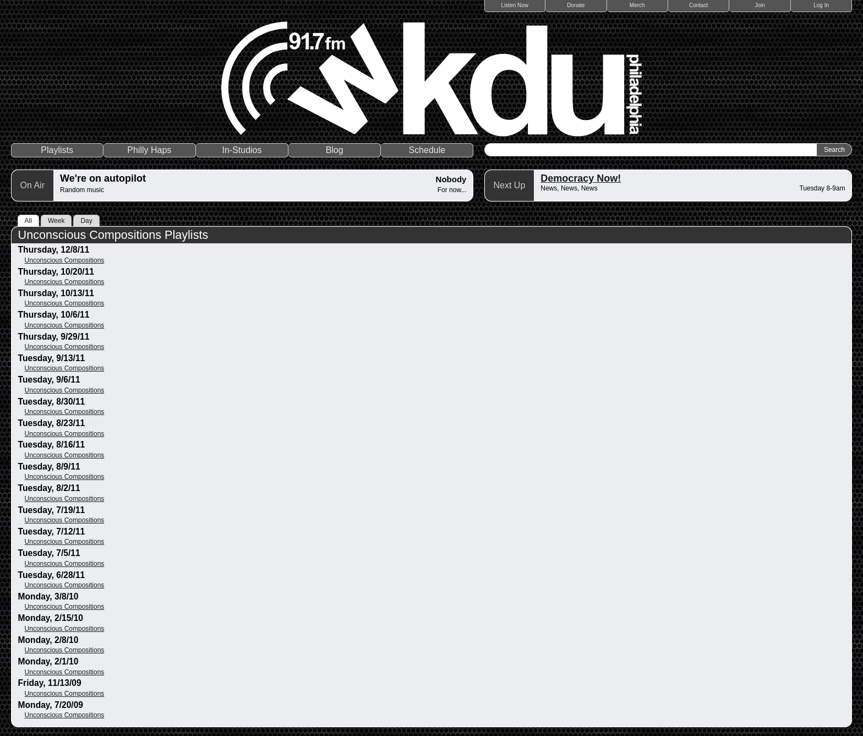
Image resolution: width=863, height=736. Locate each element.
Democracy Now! (580, 178)
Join (760, 5)
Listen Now (514, 5)
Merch (637, 5)
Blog (334, 150)
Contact (698, 5)
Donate (576, 5)
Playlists (57, 150)
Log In (821, 5)
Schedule (426, 150)
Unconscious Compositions (65, 260)
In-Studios (241, 150)
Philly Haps (149, 150)
